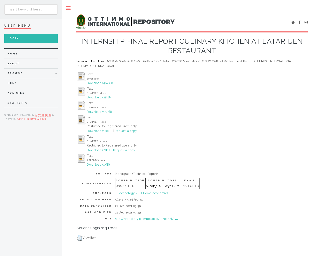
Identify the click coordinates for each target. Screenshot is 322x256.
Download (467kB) (100, 83)
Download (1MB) (98, 164)
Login (13, 38)
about (13, 63)
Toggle (68, 8)
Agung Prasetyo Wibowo (31, 118)
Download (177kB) (99, 111)
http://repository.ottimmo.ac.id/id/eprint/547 (146, 218)
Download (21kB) (98, 150)
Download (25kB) (99, 97)
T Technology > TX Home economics (141, 193)
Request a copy (126, 131)
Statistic (17, 102)
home (12, 53)
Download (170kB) (99, 131)
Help (12, 83)
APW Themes (43, 114)
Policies (16, 93)
